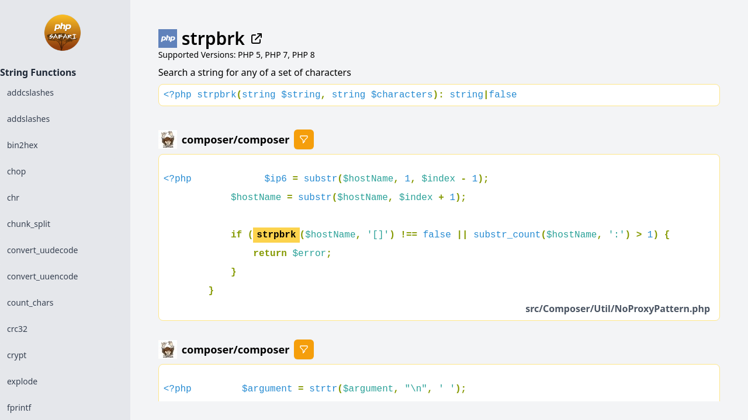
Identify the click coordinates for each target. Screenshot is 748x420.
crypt (16, 354)
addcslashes (30, 92)
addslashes (28, 118)
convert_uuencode (42, 276)
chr (13, 197)
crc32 (17, 328)
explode (22, 381)
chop (16, 171)
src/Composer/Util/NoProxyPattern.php (617, 308)
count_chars (30, 302)
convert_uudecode (42, 250)
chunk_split (28, 223)
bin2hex (22, 144)
